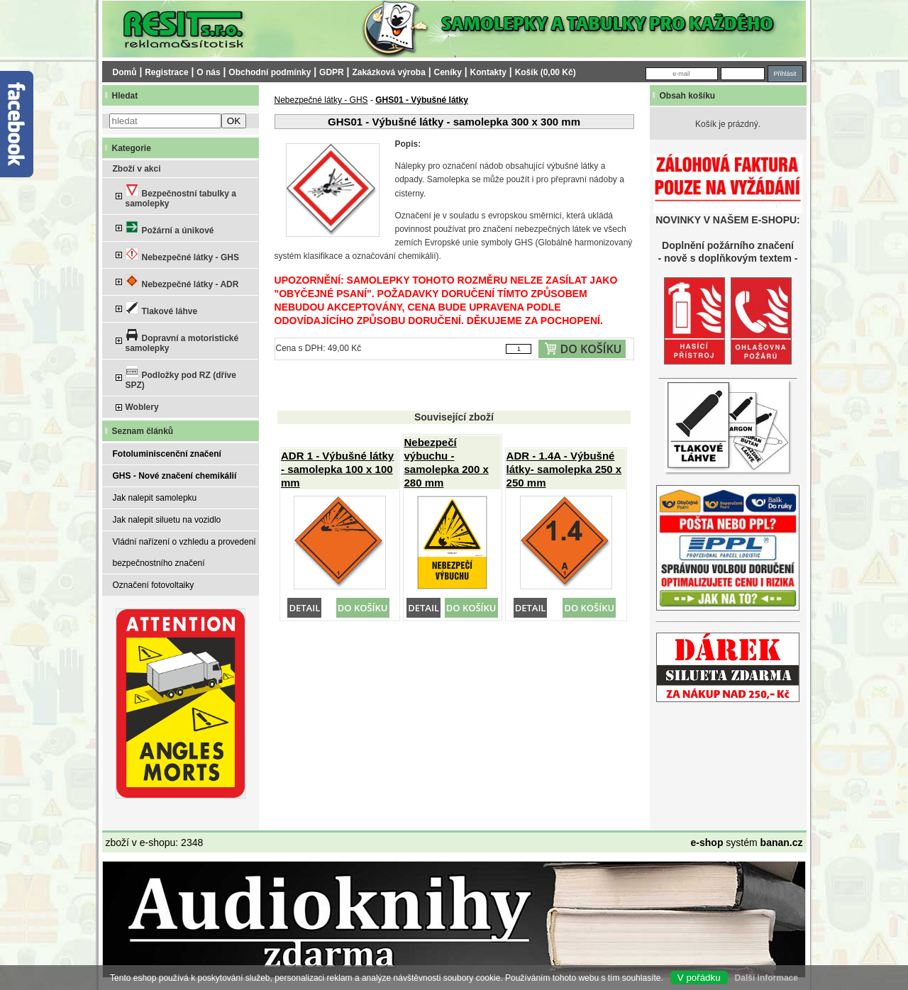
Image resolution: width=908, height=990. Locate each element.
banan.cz (781, 842)
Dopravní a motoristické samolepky (182, 340)
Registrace (166, 72)
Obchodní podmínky (269, 72)
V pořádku (699, 977)
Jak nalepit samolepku (155, 498)
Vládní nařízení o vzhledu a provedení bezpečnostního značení (184, 552)
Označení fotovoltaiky (153, 585)
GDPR (331, 72)
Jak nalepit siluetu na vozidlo (167, 520)
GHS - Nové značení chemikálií (175, 476)
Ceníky (448, 72)
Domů (125, 72)
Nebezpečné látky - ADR (182, 281)
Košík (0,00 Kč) (545, 72)
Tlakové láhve (162, 308)
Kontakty (488, 72)
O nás (208, 72)
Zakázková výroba (388, 72)
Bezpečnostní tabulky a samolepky (181, 196)
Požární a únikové (170, 228)
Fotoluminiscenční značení (167, 454)
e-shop (707, 842)
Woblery (142, 407)
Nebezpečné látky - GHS (182, 255)
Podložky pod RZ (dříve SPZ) (181, 377)
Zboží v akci (137, 169)
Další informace (766, 978)
